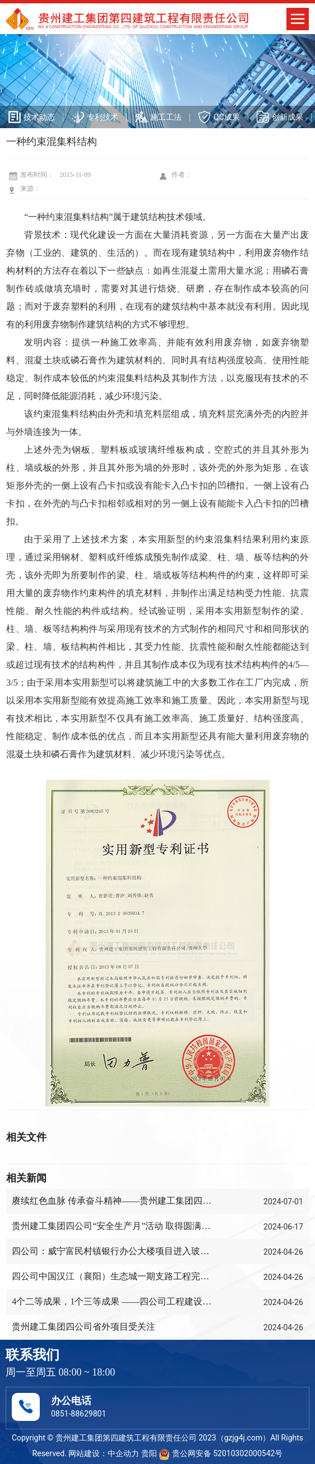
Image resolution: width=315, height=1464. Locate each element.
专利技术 (102, 116)
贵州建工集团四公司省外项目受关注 (83, 1326)
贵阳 (149, 1453)
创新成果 (287, 116)
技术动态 (39, 116)
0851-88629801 (78, 1413)
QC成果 (227, 116)
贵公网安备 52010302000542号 (220, 1453)
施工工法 (166, 116)
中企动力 (123, 1453)
